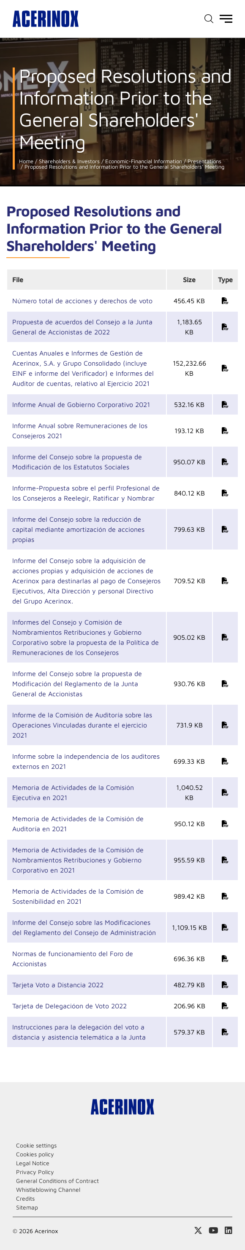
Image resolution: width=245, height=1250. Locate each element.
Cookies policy (35, 1154)
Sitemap (27, 1207)
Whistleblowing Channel (48, 1189)
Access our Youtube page (213, 1230)
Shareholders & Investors (68, 161)
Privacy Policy (35, 1171)
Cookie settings (36, 1145)
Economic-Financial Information (142, 161)
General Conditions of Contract (57, 1180)
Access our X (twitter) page (198, 1230)
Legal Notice (32, 1162)
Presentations (203, 161)
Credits (25, 1198)
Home (26, 161)
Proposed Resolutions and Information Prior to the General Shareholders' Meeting (123, 167)
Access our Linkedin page (228, 1230)
